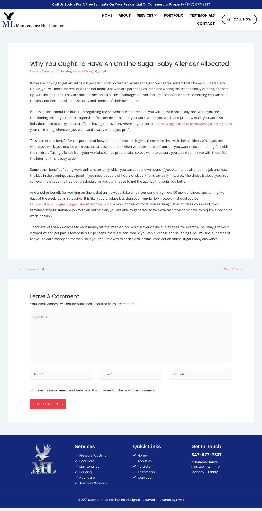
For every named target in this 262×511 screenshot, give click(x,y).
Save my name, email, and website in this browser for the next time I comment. (96, 392)
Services (147, 14)
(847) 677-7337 (197, 4)
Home (107, 14)
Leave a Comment (44, 70)
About (125, 14)
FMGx (180, 502)
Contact (206, 22)
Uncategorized (71, 70)
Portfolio (174, 14)
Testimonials (202, 14)
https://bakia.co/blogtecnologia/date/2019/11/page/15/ (72, 203)
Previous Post (32, 268)
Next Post (233, 268)
